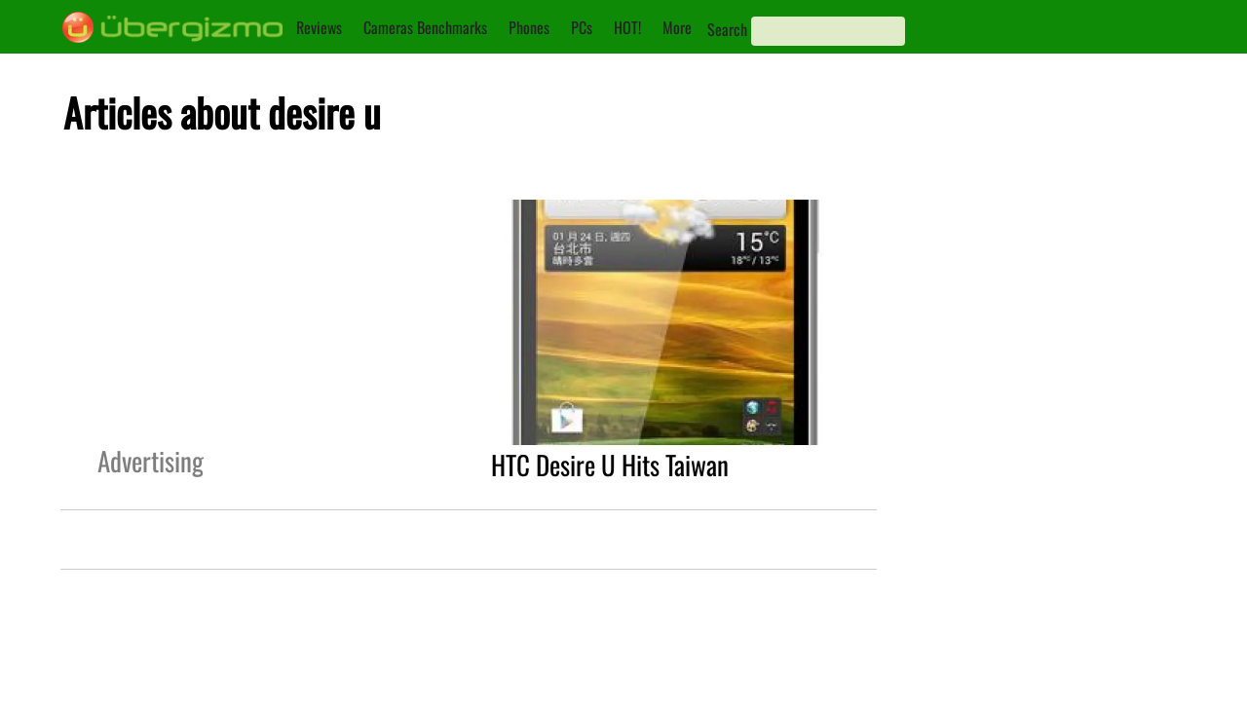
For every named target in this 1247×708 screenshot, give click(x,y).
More (677, 27)
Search (727, 29)
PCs (581, 27)
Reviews (319, 27)
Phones (529, 27)
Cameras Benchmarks (425, 27)
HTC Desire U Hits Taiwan (610, 464)
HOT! (627, 27)
